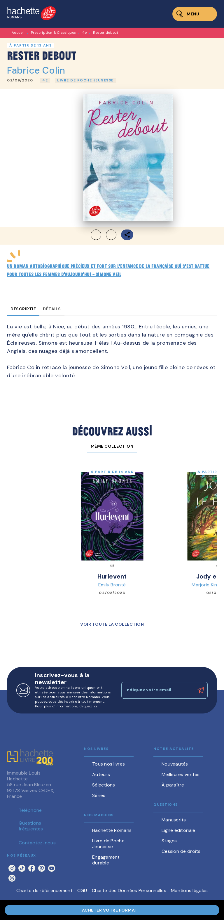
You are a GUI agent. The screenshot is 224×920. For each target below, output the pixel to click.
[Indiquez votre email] (157, 690)
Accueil (18, 32)
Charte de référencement (44, 890)
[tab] (23, 309)
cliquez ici (88, 706)
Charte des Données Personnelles (129, 890)
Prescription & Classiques (53, 32)
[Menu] (194, 14)
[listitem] (12, 868)
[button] (45, 80)
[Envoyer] (201, 690)
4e (84, 32)
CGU (82, 890)
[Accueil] (31, 14)
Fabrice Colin (36, 70)
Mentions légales (189, 890)
